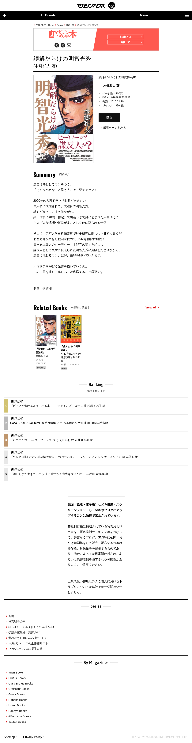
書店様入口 (130, 37)
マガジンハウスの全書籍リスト (28, 644)
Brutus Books (16, 679)
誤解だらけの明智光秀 (87, 25)
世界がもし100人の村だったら (27, 639)
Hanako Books (17, 701)
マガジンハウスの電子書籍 (25, 650)
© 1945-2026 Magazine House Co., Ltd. (158, 738)
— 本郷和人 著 (109, 87)
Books (60, 25)
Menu (164, 15)
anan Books (16, 673)
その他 (120, 106)
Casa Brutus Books (20, 684)
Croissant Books (18, 690)
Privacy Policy (32, 738)
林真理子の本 (16, 622)
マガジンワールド (96, 5)
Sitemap (9, 738)
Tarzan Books (17, 723)
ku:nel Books (16, 706)
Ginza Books (16, 695)
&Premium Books (19, 717)
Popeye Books (17, 712)
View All (152, 309)
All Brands (29, 15)
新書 (11, 617)
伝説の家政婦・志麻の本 (24, 633)
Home (51, 25)
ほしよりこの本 (31, 628)
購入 (109, 119)
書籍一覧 (70, 25)
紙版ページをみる (114, 128)
